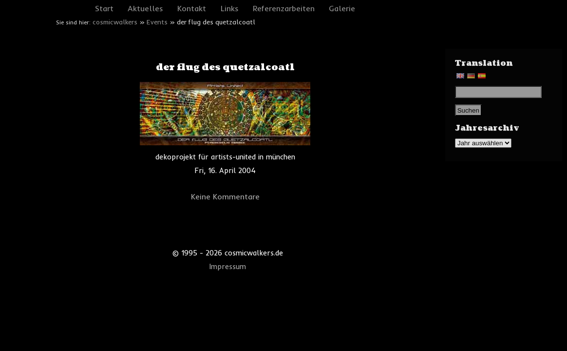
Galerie (342, 8)
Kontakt (191, 8)
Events (157, 22)
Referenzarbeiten (284, 8)
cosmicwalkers (115, 22)
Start (104, 8)
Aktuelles (145, 8)
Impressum (227, 266)
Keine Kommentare (225, 196)
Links (230, 8)
